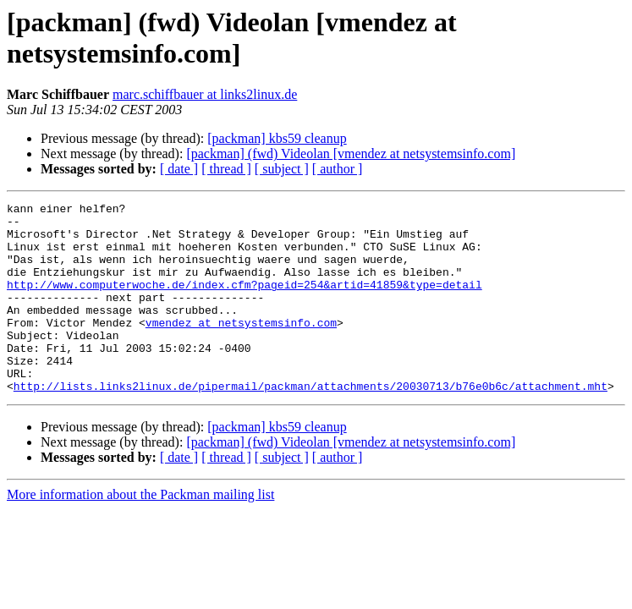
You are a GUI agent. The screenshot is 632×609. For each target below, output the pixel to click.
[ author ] (337, 169)
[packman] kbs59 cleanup (276, 138)
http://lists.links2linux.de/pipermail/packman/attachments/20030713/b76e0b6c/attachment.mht (310, 423)
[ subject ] (282, 169)
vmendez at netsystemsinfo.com (241, 347)
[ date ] (179, 169)
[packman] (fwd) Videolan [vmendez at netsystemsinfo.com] (350, 153)
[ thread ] (226, 169)
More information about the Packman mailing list (140, 532)
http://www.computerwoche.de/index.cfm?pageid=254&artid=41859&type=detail (244, 302)
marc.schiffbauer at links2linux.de (205, 94)
